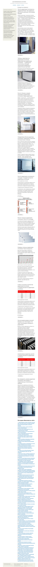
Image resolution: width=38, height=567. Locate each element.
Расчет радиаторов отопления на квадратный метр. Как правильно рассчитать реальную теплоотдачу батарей (26, 11)
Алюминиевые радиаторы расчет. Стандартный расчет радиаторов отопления (26, 355)
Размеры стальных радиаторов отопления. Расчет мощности (25, 248)
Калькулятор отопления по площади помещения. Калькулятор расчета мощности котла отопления (26, 543)
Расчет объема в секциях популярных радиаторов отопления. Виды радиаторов (25, 94)
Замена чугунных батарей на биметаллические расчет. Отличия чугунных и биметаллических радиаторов (26, 472)
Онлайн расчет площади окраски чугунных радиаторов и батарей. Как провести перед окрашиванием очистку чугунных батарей (25, 507)
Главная (14, 4)
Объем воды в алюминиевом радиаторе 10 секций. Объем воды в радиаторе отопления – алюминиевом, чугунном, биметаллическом (26, 548)
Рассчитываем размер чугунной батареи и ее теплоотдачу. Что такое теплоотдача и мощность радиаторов (25, 322)
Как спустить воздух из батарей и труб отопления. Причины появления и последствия (9, 31)
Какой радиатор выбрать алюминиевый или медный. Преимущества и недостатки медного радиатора (26, 478)
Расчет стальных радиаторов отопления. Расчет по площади (25, 218)
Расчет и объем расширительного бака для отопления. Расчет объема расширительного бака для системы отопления (26, 501)
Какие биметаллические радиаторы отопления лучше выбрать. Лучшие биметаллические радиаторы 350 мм (26, 467)
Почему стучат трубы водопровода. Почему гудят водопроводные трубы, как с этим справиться (26, 451)
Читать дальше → (20, 133)
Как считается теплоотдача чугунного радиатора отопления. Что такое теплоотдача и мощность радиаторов (26, 512)
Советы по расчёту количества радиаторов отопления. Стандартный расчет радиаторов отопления (26, 287)
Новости (18, 4)
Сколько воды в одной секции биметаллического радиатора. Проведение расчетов (25, 539)
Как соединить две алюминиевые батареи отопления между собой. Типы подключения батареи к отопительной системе (25, 552)
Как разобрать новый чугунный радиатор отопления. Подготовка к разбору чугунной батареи (25, 436)
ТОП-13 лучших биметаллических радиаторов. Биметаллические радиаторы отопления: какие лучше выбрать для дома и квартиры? (26, 459)
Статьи (22, 4)
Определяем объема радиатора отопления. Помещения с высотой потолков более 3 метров (26, 138)
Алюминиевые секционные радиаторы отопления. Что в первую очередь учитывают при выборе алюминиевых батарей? (26, 481)
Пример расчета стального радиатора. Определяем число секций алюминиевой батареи (9, 17)
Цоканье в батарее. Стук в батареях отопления (27, 520)
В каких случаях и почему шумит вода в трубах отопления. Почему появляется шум (9, 21)
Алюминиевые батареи (19, 1)
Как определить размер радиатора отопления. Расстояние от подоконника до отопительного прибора (26, 381)
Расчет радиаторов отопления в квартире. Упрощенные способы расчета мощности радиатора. (25, 534)
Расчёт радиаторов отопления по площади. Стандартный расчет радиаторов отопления (26, 178)
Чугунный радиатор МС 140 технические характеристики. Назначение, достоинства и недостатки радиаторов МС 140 (25, 516)
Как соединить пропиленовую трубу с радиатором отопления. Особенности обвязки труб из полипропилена (26, 493)
